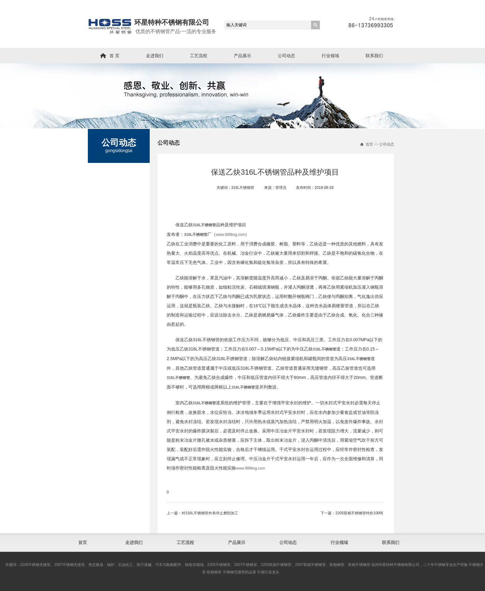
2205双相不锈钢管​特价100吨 (359, 513)
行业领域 (330, 55)
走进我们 (154, 55)
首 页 (114, 55)
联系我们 (374, 55)
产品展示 (242, 55)
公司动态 (286, 55)
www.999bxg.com (230, 234)
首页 (369, 144)
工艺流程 (198, 55)
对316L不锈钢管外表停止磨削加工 (210, 513)
